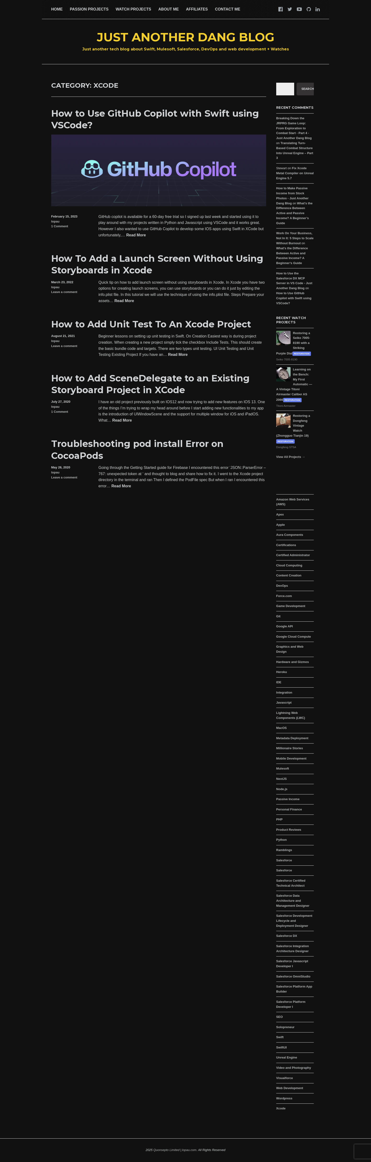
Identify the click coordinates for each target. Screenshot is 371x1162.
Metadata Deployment (292, 738)
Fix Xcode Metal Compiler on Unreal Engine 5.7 (295, 173)
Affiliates (197, 9)
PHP (279, 819)
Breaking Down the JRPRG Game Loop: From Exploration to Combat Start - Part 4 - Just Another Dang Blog (294, 128)
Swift (280, 1037)
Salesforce (284, 860)
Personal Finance (289, 809)
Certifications (286, 545)
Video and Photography (293, 1068)
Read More (136, 235)
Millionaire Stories (289, 748)
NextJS (281, 779)
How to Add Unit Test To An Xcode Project (151, 324)
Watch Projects (133, 9)
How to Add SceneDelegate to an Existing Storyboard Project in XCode (150, 384)
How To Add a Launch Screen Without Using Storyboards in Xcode (157, 264)
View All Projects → (290, 457)
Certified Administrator (293, 555)
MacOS (281, 728)
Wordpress (284, 1098)
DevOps (282, 585)
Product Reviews (288, 829)
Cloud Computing (289, 565)
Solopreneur (285, 1027)
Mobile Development (291, 758)
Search (307, 89)
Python (281, 840)
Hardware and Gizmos (292, 662)
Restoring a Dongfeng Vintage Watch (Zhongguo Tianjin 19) (293, 425)
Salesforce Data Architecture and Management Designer (292, 900)
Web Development (289, 1088)
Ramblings (284, 850)
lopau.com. (189, 1150)
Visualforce (284, 1078)
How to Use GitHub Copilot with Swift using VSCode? (155, 119)
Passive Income (288, 799)
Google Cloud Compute (293, 636)
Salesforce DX (286, 936)
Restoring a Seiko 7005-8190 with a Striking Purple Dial (293, 343)
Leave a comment (64, 292)
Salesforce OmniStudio (293, 976)
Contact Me (227, 9)
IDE (278, 682)
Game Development (290, 606)
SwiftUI (281, 1047)
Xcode (281, 1108)
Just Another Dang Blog (185, 37)
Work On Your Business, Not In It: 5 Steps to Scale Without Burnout (295, 238)
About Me (168, 9)
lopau (55, 221)
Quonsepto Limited (166, 1150)
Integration (284, 692)
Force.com (284, 596)
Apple (280, 525)
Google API (284, 626)
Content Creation (288, 575)
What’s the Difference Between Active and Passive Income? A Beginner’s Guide (294, 213)
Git (278, 616)
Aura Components (289, 535)
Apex (280, 514)
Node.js (281, 789)
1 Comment (59, 226)
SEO (279, 1017)
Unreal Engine (286, 1057)
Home (57, 9)
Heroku (281, 672)
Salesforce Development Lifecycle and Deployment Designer (294, 921)
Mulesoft (282, 768)
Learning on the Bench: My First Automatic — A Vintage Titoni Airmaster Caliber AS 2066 (294, 385)
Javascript (284, 702)
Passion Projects (89, 9)
